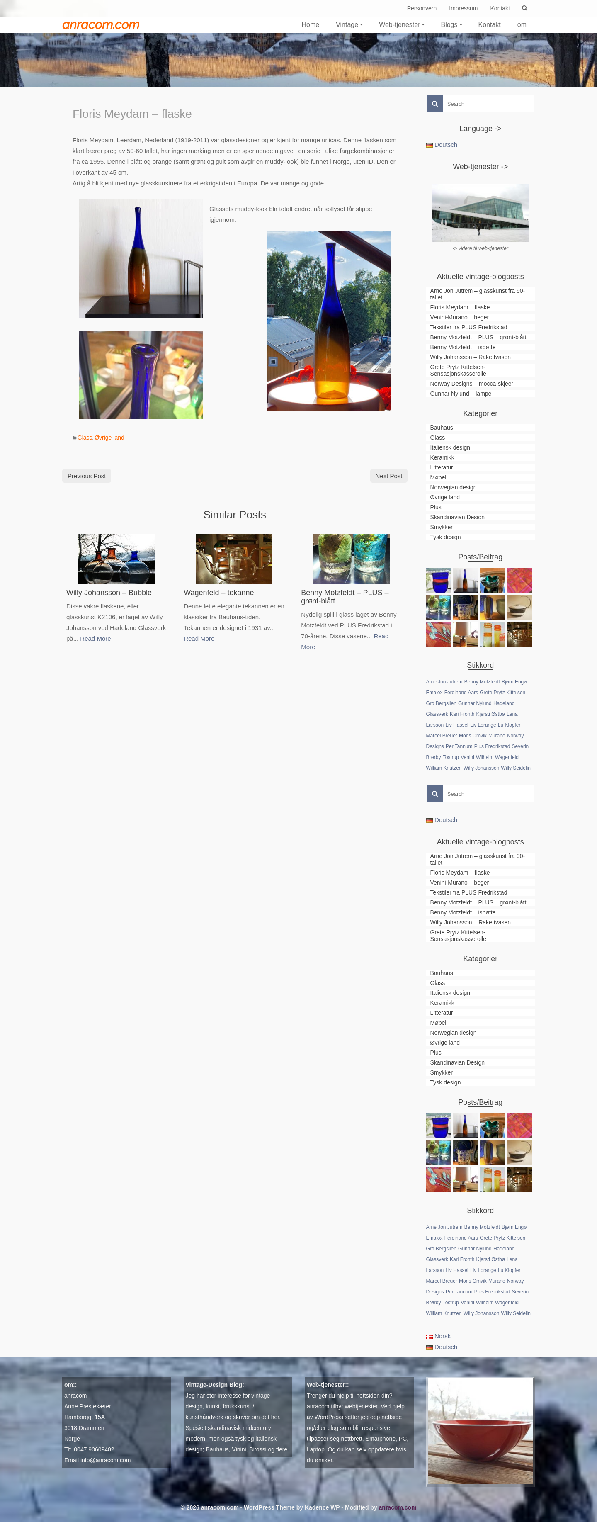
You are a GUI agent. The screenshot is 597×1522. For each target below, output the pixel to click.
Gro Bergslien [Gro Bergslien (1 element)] (441, 703)
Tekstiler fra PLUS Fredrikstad (468, 327)
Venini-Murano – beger (459, 317)
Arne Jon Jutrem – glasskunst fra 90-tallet (477, 294)
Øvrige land (109, 437)
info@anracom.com (105, 1460)
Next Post (388, 475)
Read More (95, 638)
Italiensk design (450, 447)
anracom (75, 1395)
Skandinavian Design (457, 517)
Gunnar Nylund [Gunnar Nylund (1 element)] (475, 703)
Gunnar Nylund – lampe (461, 393)
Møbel (438, 477)
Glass (85, 437)
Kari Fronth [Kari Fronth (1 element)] (462, 714)
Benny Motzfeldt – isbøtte (463, 347)
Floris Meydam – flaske (460, 307)
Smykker (441, 527)
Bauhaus (441, 427)
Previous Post (87, 475)
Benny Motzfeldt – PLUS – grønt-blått (478, 337)
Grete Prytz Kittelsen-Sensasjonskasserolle (458, 370)
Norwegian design (453, 487)
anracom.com (100, 24)
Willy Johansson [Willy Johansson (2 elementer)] (482, 768)
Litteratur (441, 467)
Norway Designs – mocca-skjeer (472, 383)
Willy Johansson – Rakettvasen (470, 357)
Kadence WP (322, 1507)
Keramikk (442, 457)
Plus (436, 507)
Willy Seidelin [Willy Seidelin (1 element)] (516, 768)
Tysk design (445, 537)
